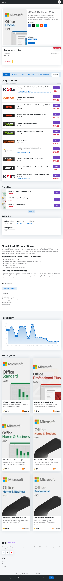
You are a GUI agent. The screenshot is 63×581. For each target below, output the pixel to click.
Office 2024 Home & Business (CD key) (14, 460)
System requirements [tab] (9, 288)
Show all (31, 211)
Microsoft (19, 223)
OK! (51, 578)
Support (55, 75)
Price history (31, 74)
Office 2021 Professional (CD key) (44, 518)
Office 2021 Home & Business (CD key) (14, 518)
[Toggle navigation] (55, 2)
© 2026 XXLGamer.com (28, 574)
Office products (9, 231)
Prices (6, 74)
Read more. (44, 578)
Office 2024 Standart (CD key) (12, 402)
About (22, 74)
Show (57, 192)
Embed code (32, 42)
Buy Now (56, 88)
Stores (4, 564)
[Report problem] (14, 61)
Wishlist (8, 61)
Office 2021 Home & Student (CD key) (45, 460)
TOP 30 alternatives (43, 74)
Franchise (14, 74)
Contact (4, 566)
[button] (59, 2)
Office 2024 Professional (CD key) (44, 402)
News (3, 561)
